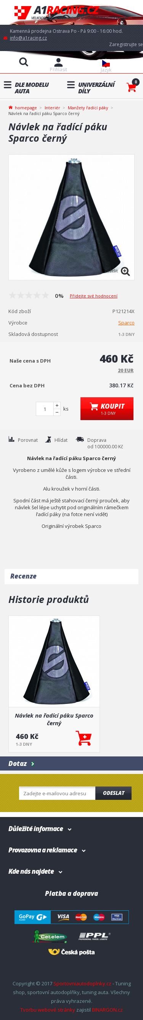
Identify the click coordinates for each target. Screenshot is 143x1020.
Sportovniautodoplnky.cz (82, 983)
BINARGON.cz (107, 1009)
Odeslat (113, 793)
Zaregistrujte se (126, 44)
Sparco (126, 322)
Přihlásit (58, 69)
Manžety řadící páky (88, 107)
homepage (26, 107)
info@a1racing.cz (28, 38)
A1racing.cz (71, 12)
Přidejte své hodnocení (93, 296)
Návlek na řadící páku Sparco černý (54, 719)
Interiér (52, 107)
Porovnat (28, 440)
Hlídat (61, 440)
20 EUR (125, 370)
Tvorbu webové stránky (47, 1009)
